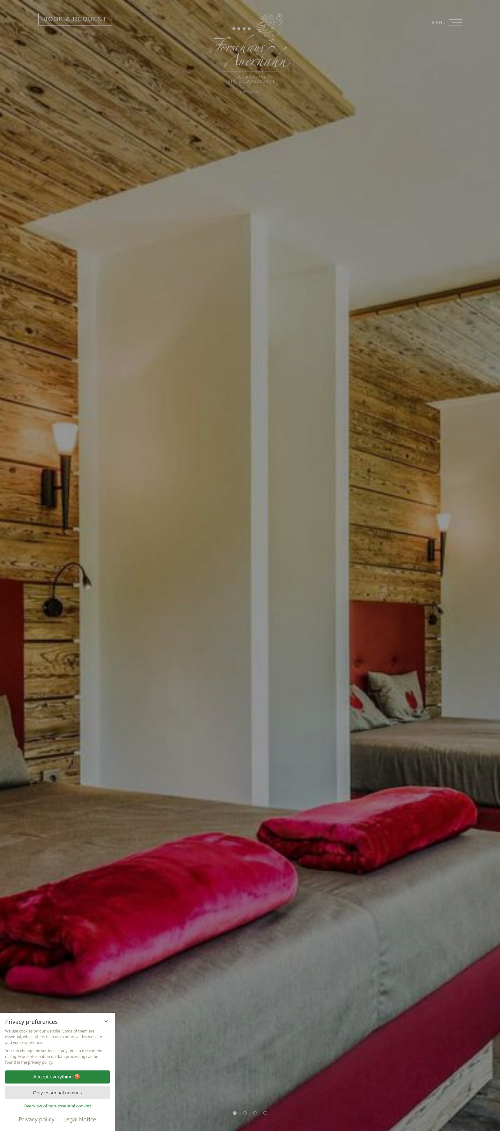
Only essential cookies (57, 1092)
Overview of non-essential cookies (57, 1106)
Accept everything (57, 1077)
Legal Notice (79, 1119)
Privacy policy (36, 1119)
